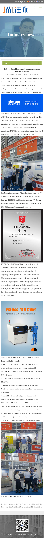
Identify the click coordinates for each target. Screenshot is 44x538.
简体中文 (31, 2)
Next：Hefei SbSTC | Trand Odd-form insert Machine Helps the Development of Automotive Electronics (22, 507)
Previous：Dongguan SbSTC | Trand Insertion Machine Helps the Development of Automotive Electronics (22, 504)
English (39, 2)
